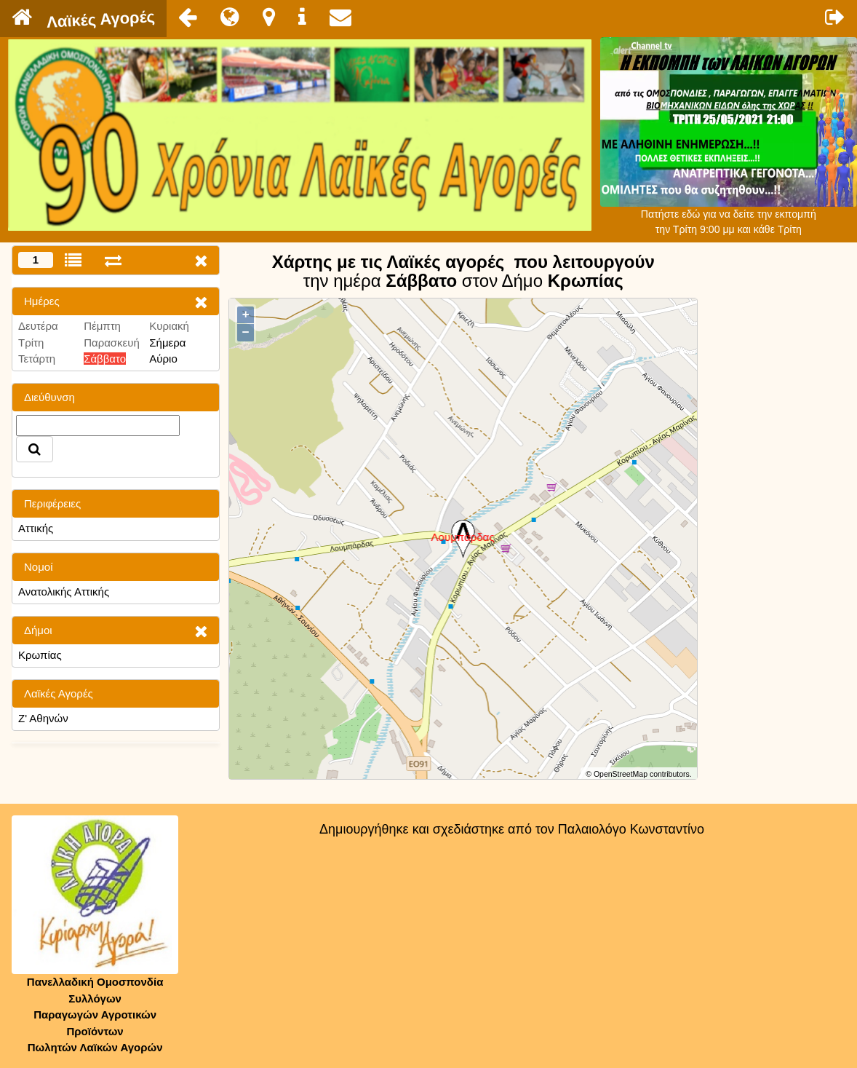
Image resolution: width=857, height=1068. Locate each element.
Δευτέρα (38, 326)
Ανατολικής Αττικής (63, 591)
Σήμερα (167, 342)
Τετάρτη (36, 358)
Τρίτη (31, 342)
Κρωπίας (40, 655)
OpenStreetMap (620, 774)
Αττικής (35, 528)
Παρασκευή (112, 342)
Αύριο (163, 358)
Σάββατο (105, 358)
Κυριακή (169, 326)
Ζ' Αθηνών (43, 718)
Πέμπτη (102, 326)
